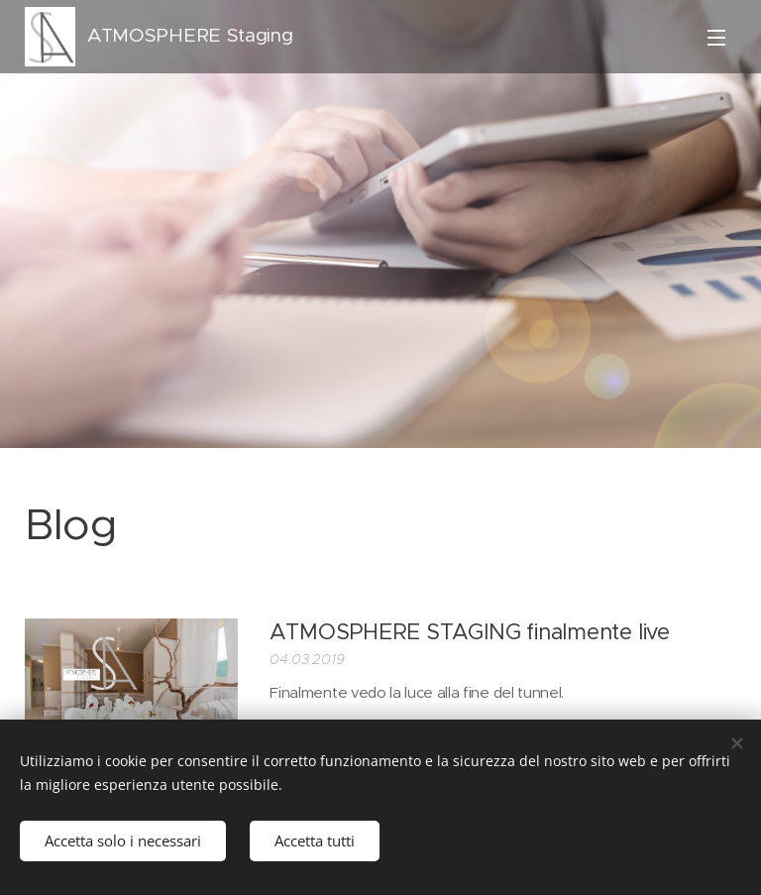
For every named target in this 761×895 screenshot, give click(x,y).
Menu (716, 38)
